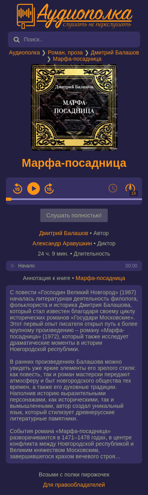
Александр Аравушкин (62, 243)
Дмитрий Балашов (115, 52)
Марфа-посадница (77, 59)
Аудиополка (24, 52)
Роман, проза (65, 52)
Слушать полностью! (73, 215)
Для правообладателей (74, 485)
